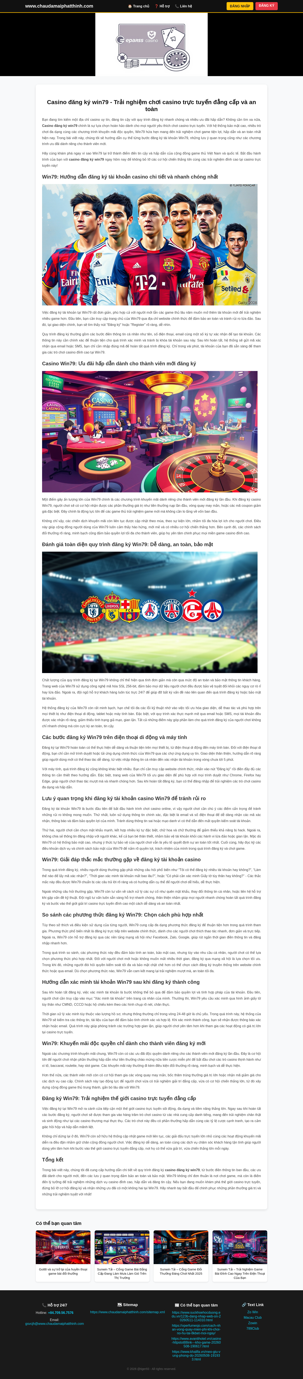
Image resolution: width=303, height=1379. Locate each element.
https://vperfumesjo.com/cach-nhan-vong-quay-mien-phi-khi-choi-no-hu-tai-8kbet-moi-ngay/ (196, 1329)
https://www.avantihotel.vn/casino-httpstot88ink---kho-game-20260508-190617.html (196, 1342)
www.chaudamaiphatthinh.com (59, 6)
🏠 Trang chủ (138, 6)
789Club (252, 1328)
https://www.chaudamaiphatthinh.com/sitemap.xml (127, 1312)
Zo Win (252, 1312)
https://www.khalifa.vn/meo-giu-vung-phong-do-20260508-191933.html (196, 1355)
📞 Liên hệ (183, 6)
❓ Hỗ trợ (162, 6)
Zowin (252, 1323)
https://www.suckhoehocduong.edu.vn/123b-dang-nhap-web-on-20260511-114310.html (196, 1316)
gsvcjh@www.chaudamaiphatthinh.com (54, 1323)
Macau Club (253, 1317)
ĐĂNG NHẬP (240, 6)
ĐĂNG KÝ (266, 5)
